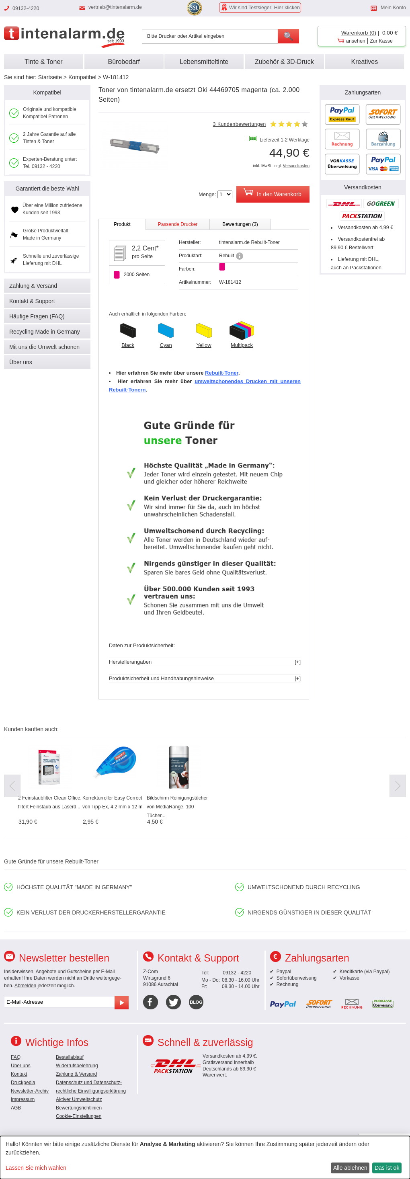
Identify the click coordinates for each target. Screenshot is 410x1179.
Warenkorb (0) (358, 33)
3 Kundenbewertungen (239, 124)
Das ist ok (387, 1168)
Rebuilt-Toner (221, 373)
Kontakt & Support (32, 301)
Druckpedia (23, 1082)
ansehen (355, 41)
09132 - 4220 (237, 973)
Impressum (23, 1099)
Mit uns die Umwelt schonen (44, 347)
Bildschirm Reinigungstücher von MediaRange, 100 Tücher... (177, 806)
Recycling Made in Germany (44, 331)
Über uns (20, 362)
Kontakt (19, 1074)
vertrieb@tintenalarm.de (115, 7)
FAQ (15, 1057)
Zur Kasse (381, 41)
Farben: (187, 269)
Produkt (122, 224)
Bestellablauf (70, 1057)
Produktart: (191, 255)
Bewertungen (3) (240, 224)
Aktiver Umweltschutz (79, 1099)
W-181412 (116, 77)
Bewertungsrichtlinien (79, 1108)
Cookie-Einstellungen (78, 1116)
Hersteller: (190, 242)
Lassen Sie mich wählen (36, 1168)
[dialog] (205, 1157)
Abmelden (25, 985)
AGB (16, 1108)
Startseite (50, 77)
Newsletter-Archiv (30, 1091)
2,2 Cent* (145, 248)
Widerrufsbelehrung (77, 1065)
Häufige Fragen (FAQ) (37, 316)
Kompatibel (82, 77)
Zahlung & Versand (33, 286)
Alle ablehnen (350, 1168)
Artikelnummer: (195, 282)
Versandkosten (296, 166)
